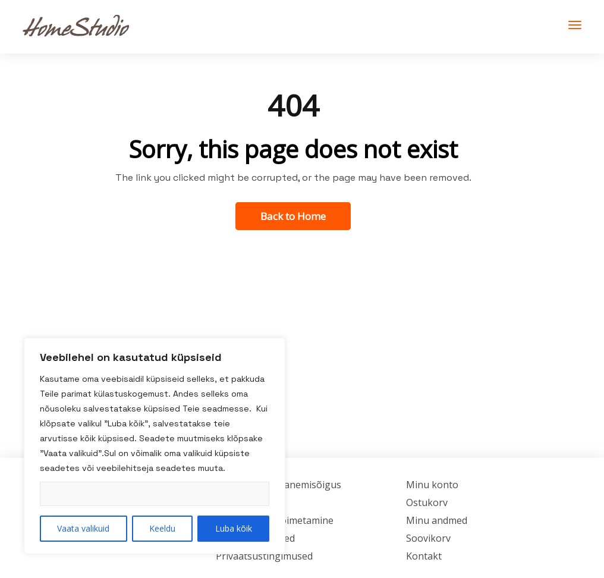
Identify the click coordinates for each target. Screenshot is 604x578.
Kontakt (424, 556)
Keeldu (162, 528)
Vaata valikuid (83, 528)
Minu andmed (436, 520)
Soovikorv (428, 538)
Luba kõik (233, 528)
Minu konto (432, 484)
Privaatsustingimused (264, 556)
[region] (154, 446)
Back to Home (293, 216)
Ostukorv (427, 502)
